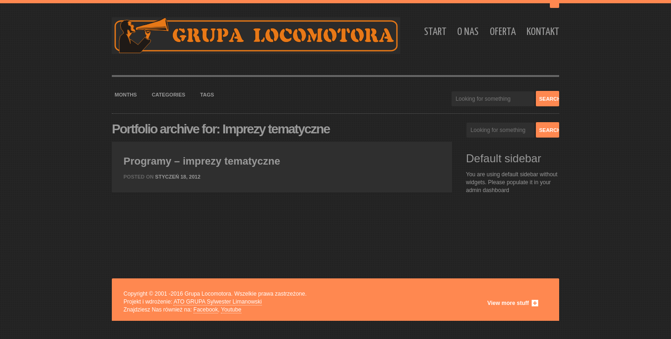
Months (126, 94)
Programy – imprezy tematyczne (201, 161)
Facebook (205, 309)
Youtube (231, 309)
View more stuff (508, 303)
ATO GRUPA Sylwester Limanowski (217, 301)
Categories (168, 94)
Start (435, 32)
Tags (207, 94)
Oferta (503, 32)
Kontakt (543, 32)
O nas (468, 32)
